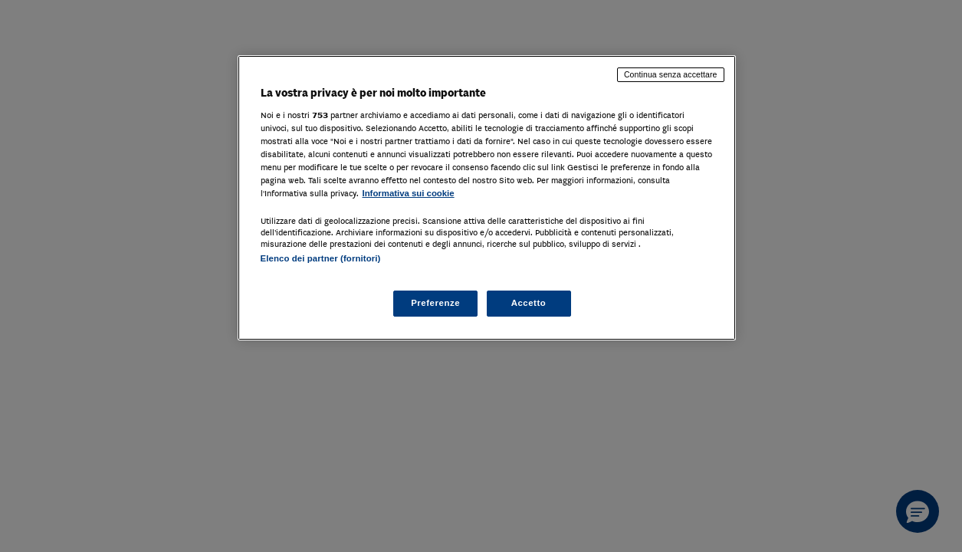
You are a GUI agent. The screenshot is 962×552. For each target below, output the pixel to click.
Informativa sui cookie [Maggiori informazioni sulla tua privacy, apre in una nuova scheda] (409, 193)
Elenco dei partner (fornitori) (321, 258)
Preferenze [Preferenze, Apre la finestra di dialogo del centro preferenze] (435, 302)
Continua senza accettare (670, 74)
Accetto (529, 302)
